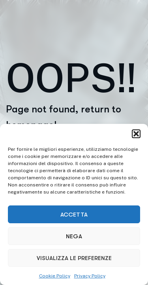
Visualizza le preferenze (74, 258)
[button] (136, 134)
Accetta (74, 214)
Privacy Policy (89, 276)
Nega (74, 236)
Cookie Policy (54, 276)
